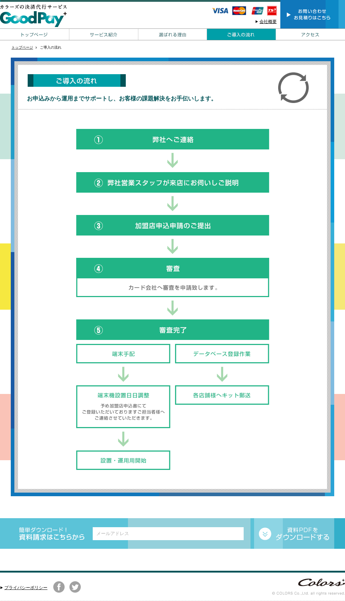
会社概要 (268, 21)
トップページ (22, 47)
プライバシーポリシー (25, 587)
